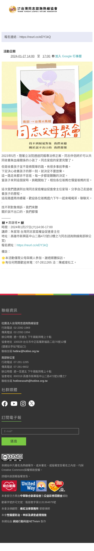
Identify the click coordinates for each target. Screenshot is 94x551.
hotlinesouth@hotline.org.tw (30, 380)
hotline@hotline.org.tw (26, 351)
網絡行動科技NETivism (26, 521)
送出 (13, 441)
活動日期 (9, 51)
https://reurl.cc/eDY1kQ (32, 245)
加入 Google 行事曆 (67, 56)
